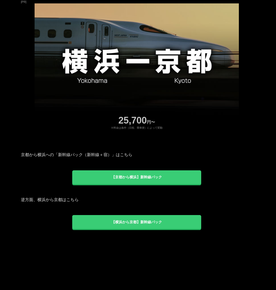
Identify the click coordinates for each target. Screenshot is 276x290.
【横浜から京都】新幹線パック (136, 222)
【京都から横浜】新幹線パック (136, 177)
